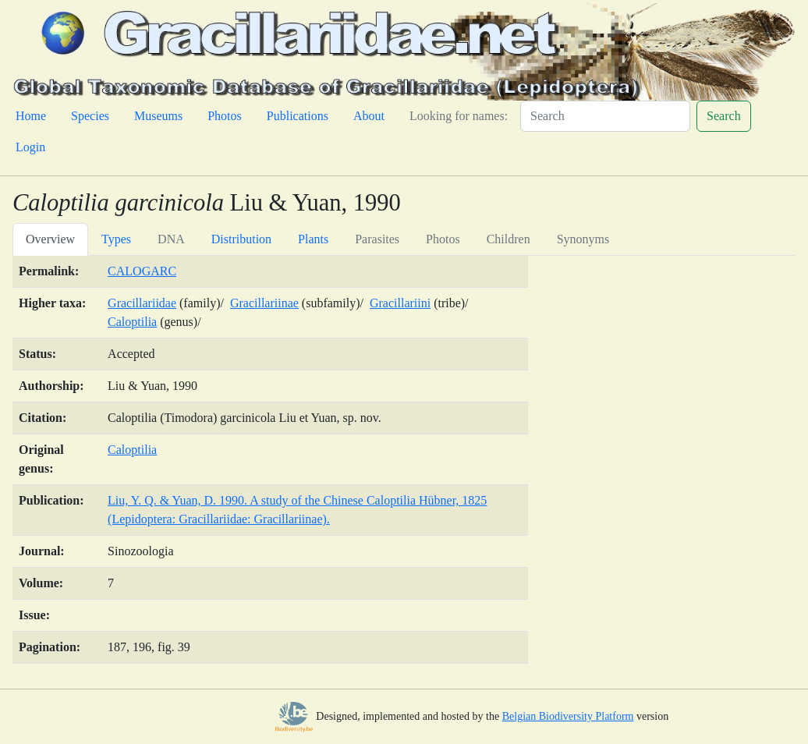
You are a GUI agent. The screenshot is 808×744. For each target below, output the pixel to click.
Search (724, 115)
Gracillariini (400, 303)
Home (31, 115)
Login (30, 147)
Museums (158, 115)
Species (90, 115)
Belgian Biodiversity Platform (568, 716)
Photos (224, 115)
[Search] (605, 116)
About (369, 115)
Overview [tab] (50, 239)
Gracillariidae (142, 303)
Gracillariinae (264, 303)
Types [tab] (116, 239)
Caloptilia (132, 321)
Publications (297, 115)
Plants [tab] (313, 239)
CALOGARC (142, 271)
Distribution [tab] (241, 239)
